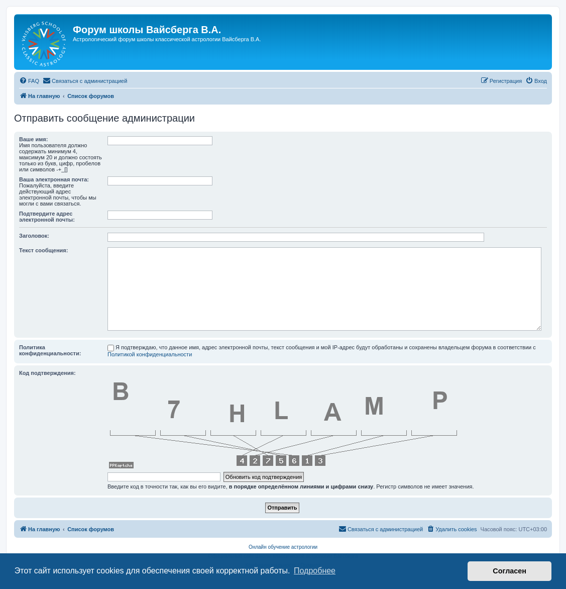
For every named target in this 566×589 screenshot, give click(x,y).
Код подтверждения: (47, 373)
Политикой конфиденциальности (149, 354)
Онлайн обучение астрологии (283, 547)
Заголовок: (34, 236)
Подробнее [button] (314, 570)
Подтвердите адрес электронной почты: (47, 217)
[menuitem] (29, 81)
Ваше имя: (33, 139)
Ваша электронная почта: (54, 179)
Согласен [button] (509, 571)
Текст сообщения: (43, 250)
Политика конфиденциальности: (50, 350)
